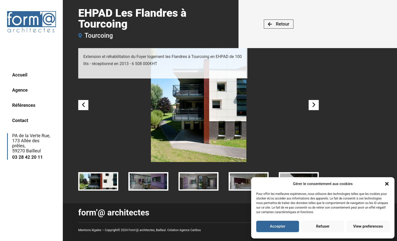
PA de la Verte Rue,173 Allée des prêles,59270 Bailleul (32, 146)
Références (23, 105)
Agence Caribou (190, 230)
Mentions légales (89, 230)
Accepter (277, 226)
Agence (20, 90)
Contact (20, 120)
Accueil (19, 74)
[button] (386, 183)
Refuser (322, 226)
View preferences (368, 226)
